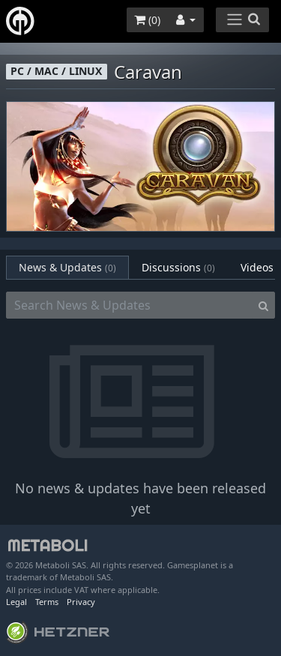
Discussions (178, 267)
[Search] (263, 305)
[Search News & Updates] (129, 305)
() (147, 20)
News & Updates (67, 267)
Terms (46, 601)
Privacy (81, 601)
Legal (16, 601)
